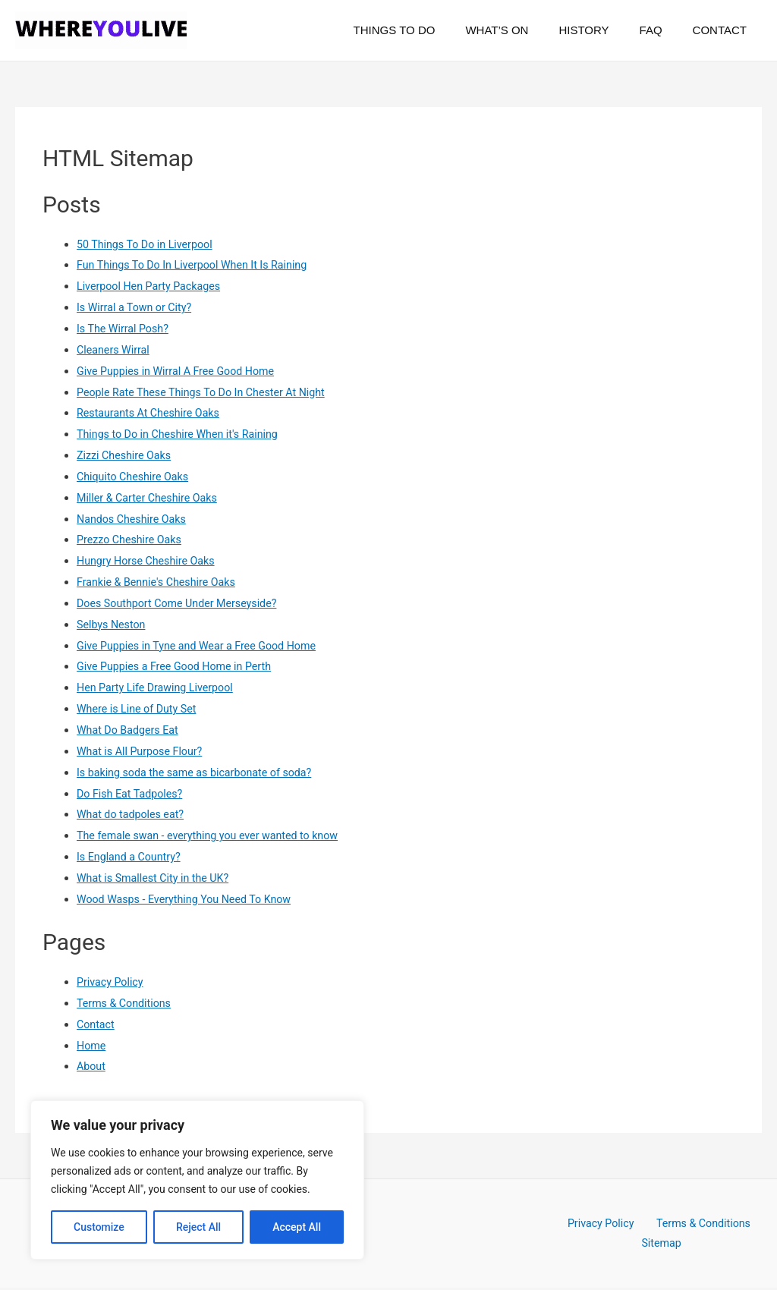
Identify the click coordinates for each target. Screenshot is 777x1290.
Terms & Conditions (126, 1003)
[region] (197, 1180)
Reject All (198, 1227)
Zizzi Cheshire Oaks (126, 455)
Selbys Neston (113, 624)
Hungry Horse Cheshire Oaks (149, 561)
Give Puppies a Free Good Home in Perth (179, 666)
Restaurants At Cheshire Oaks (152, 413)
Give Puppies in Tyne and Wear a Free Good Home (203, 646)
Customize (99, 1227)
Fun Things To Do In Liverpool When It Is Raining (198, 265)
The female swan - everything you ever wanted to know (214, 835)
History (602, 30)
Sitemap (663, 1244)
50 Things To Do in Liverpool (148, 244)
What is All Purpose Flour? (143, 751)
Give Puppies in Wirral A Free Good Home (181, 371)
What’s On (523, 30)
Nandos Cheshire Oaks (134, 519)
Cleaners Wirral (115, 350)
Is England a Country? (131, 857)
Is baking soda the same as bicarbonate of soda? (200, 772)
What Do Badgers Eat (130, 730)
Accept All (296, 1227)
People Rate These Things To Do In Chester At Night (207, 392)
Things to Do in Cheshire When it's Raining (182, 434)
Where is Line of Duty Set (140, 709)
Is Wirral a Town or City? (137, 307)
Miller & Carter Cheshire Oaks (151, 498)
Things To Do (429, 30)
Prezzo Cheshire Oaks (132, 539)
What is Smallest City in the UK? (157, 878)
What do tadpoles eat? (133, 814)
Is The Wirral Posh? (125, 328)
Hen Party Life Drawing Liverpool (159, 687)
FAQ (662, 30)
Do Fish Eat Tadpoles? (132, 794)
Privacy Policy (111, 982)
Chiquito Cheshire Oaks (135, 476)
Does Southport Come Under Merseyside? (182, 603)
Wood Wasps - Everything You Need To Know (190, 899)
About (92, 1066)
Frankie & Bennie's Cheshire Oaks (160, 582)
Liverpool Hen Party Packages (152, 286)
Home (92, 1045)
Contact (723, 30)
